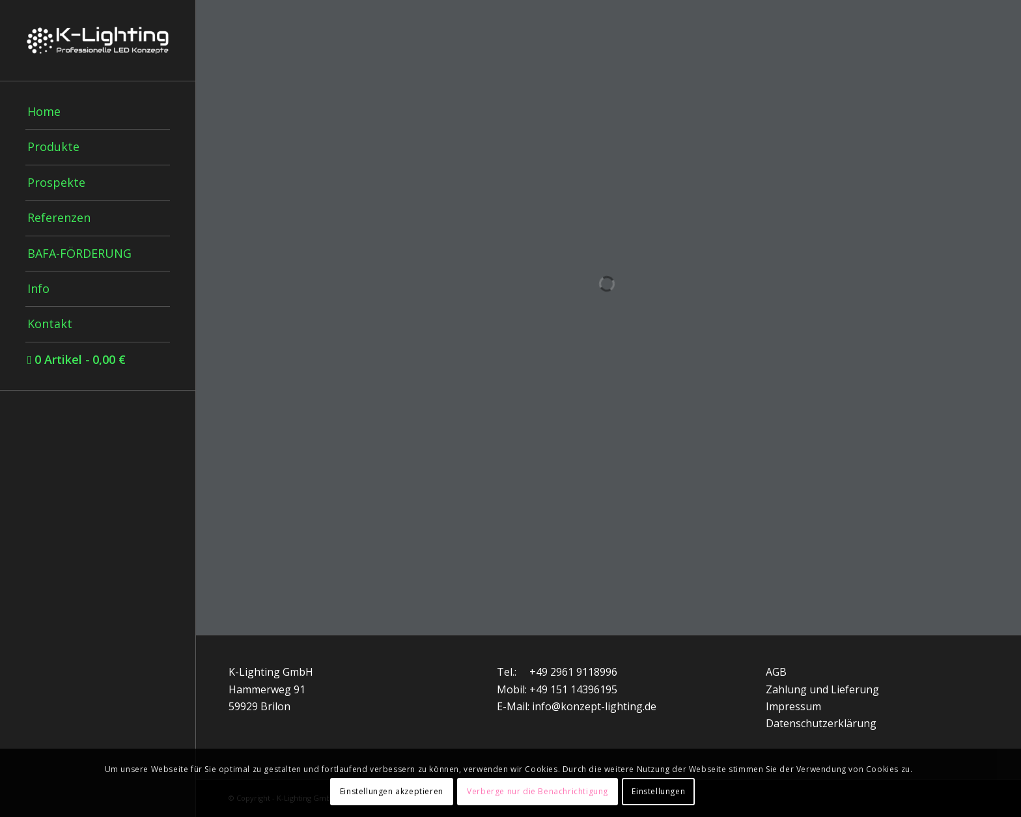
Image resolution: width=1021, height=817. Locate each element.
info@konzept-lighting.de (594, 706)
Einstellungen (658, 791)
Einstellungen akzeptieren (391, 791)
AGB (776, 672)
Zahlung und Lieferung (822, 689)
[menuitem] (97, 112)
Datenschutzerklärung (821, 723)
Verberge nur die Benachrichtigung (537, 791)
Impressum (793, 706)
